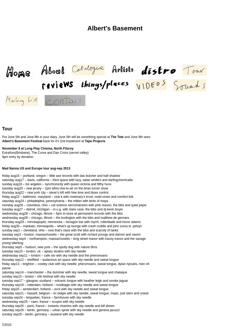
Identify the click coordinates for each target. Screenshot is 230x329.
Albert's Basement (115, 28)
